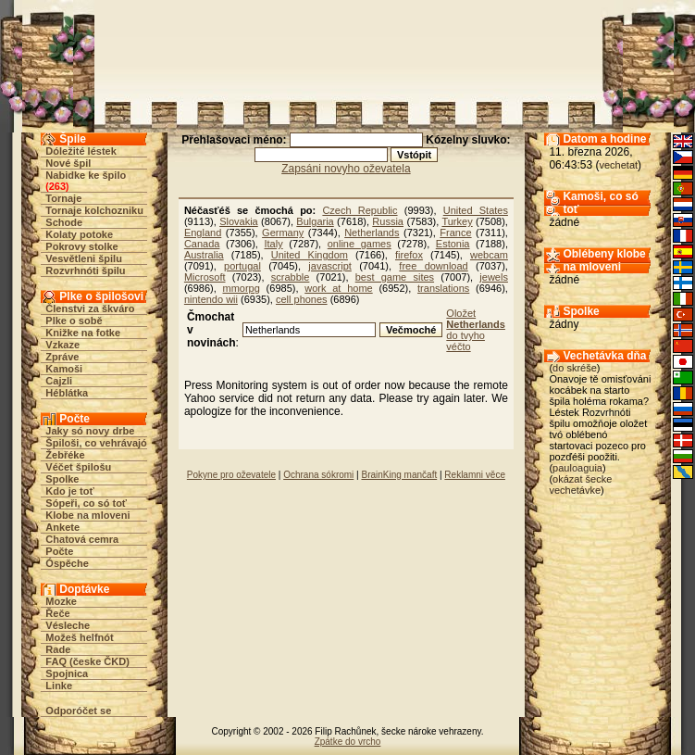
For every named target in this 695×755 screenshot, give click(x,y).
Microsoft (205, 277)
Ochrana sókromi (318, 475)
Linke (58, 685)
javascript (329, 265)
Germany (283, 232)
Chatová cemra (81, 539)
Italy (274, 243)
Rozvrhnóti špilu (85, 270)
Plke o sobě (73, 320)
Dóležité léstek (80, 151)
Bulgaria (314, 221)
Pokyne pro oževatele (231, 475)
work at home (338, 288)
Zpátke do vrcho (348, 741)
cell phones (302, 299)
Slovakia (238, 221)
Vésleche (67, 625)
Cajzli (58, 380)
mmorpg (241, 288)
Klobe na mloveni (87, 515)
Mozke (61, 601)
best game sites (394, 277)
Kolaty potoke (79, 234)
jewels (493, 277)
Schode (63, 222)
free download (433, 265)
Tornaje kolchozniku (94, 210)
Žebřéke (64, 454)
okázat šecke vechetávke (580, 484)
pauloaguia (577, 467)
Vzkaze (62, 344)
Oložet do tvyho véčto (475, 330)
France (455, 232)
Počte (59, 551)
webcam (489, 254)
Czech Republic (359, 210)
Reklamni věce (474, 475)
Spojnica (66, 673)
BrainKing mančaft (399, 475)
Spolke (62, 478)
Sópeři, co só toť (86, 503)
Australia (204, 254)
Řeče (57, 613)
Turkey (456, 221)
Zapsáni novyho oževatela (345, 168)
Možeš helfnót (79, 637)
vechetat (618, 164)
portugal (242, 265)
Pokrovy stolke (81, 246)
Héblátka (66, 392)
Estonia (453, 243)
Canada (202, 243)
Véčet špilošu (78, 466)
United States (475, 210)
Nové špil (68, 163)
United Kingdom (309, 254)
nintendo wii (211, 299)
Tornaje (63, 198)
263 (57, 186)
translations (443, 288)
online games (359, 243)
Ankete (62, 527)
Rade (57, 649)
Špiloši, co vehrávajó (95, 442)
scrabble (290, 277)
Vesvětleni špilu (83, 258)
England (202, 232)
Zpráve (62, 356)
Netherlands (371, 232)
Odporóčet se (78, 710)
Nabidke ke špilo (85, 175)
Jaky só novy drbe (89, 430)
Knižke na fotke (82, 332)
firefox (409, 254)
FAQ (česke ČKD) (87, 661)
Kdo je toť (69, 491)
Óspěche (66, 563)
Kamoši (63, 368)
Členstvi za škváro (89, 308)
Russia (387, 221)
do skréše (574, 367)
